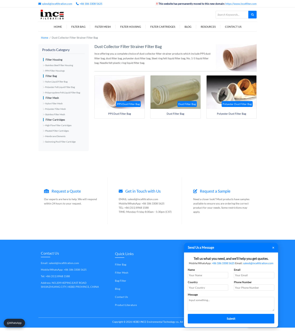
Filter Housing (130, 26)
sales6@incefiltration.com (57, 3)
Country (193, 282)
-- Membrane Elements (54, 136)
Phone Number (243, 282)
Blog (188, 26)
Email (237, 269)
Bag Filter (120, 280)
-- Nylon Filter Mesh (53, 103)
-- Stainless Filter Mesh (54, 114)
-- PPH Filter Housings (54, 70)
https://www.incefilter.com (241, 3)
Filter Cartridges (162, 26)
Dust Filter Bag (175, 113)
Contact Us (233, 26)
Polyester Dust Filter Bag (231, 113)
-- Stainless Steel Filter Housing (58, 65)
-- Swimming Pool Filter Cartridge (59, 141)
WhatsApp (14, 322)
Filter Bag (78, 26)
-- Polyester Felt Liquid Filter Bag (59, 87)
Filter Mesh (103, 26)
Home (58, 26)
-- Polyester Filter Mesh (54, 109)
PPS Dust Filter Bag (119, 113)
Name (191, 269)
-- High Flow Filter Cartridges (57, 125)
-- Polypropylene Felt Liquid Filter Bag (61, 92)
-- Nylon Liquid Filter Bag (55, 81)
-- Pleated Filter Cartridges (56, 130)
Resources (208, 26)
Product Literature (126, 305)
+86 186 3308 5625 (91, 3)
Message (193, 294)
